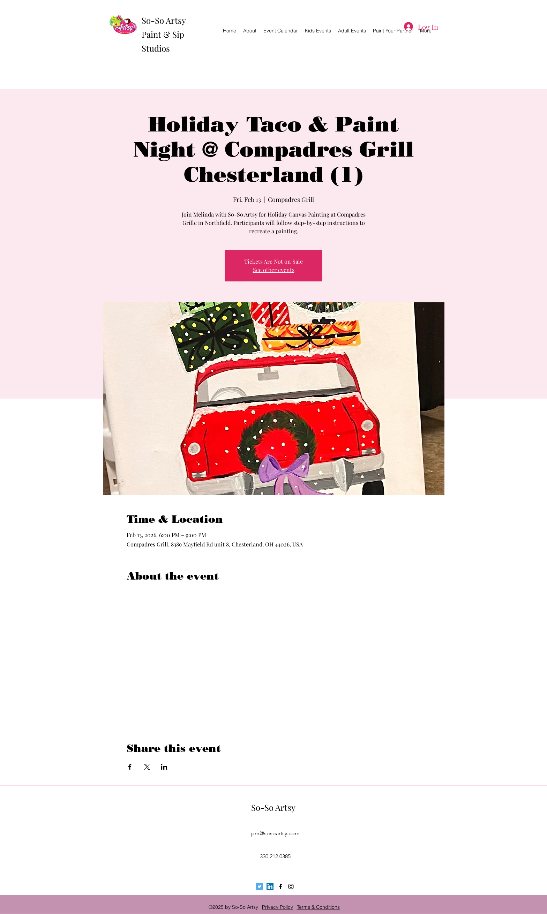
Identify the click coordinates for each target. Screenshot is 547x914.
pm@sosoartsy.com (275, 833)
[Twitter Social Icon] (259, 886)
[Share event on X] (147, 767)
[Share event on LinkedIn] (164, 767)
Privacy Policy (277, 907)
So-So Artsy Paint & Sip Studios (164, 34)
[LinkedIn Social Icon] (270, 886)
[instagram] (290, 886)
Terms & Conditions (318, 907)
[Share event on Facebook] (130, 767)
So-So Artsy (273, 807)
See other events (273, 269)
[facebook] (280, 886)
